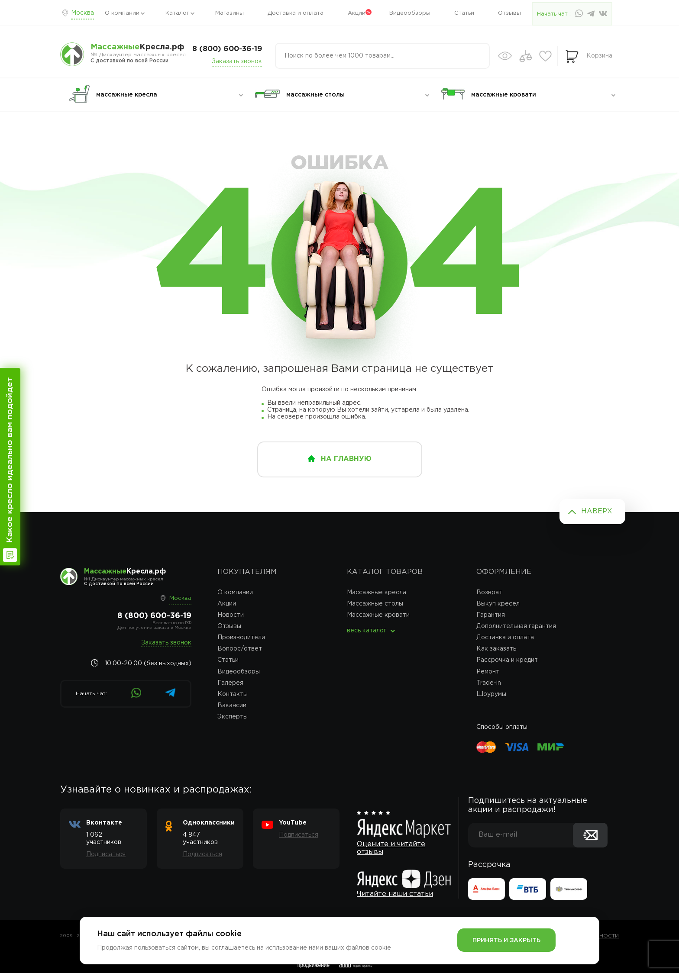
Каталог (177, 13)
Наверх (596, 511)
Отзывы (509, 13)
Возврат (489, 592)
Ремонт (487, 671)
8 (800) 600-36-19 (227, 49)
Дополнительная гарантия (516, 626)
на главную (346, 459)
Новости (230, 615)
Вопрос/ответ (239, 648)
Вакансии (231, 705)
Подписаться (106, 854)
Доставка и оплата (295, 13)
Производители (241, 637)
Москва (82, 13)
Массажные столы (375, 603)
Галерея (230, 683)
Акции (356, 13)
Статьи (464, 13)
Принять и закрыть (506, 940)
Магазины (229, 13)
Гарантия (490, 615)
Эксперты (232, 716)
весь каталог (366, 630)
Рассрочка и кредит (507, 660)
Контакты (232, 694)
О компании (122, 13)
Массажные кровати (378, 615)
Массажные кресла (376, 592)
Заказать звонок (237, 61)
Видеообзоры (409, 13)
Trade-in (488, 683)
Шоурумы (491, 694)
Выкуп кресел (498, 603)
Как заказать (496, 648)
